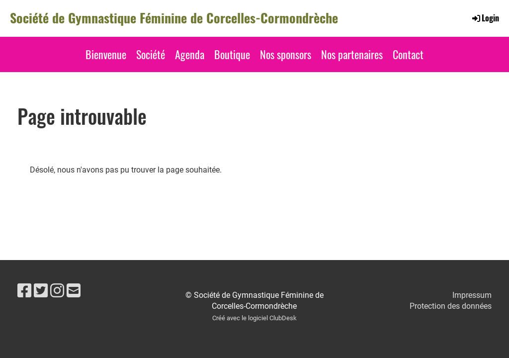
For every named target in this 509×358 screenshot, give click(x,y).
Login (485, 18)
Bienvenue (105, 54)
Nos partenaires (352, 54)
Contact (408, 54)
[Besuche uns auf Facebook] (24, 290)
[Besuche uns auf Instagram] (57, 290)
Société (150, 54)
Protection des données (451, 306)
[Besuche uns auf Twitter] (41, 290)
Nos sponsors (285, 54)
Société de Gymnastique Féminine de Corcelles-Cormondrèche (174, 18)
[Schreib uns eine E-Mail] (74, 290)
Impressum (472, 295)
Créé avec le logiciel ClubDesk (254, 318)
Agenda (189, 54)
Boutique (232, 54)
